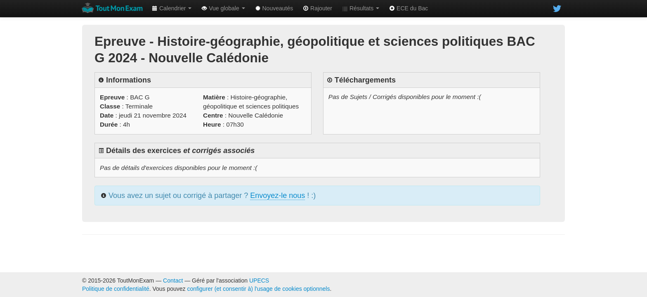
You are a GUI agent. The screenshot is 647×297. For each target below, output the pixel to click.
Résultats (360, 8)
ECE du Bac (408, 8)
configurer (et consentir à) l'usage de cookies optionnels (258, 288)
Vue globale (223, 8)
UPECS (259, 280)
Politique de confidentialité (115, 288)
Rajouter (317, 8)
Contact (173, 280)
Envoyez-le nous (277, 195)
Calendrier (171, 8)
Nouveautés (274, 8)
